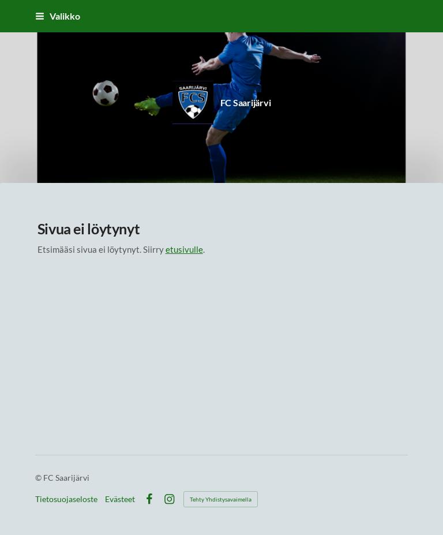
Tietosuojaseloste (66, 499)
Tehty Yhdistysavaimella (220, 499)
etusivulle (184, 249)
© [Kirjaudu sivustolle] (39, 477)
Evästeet (120, 499)
